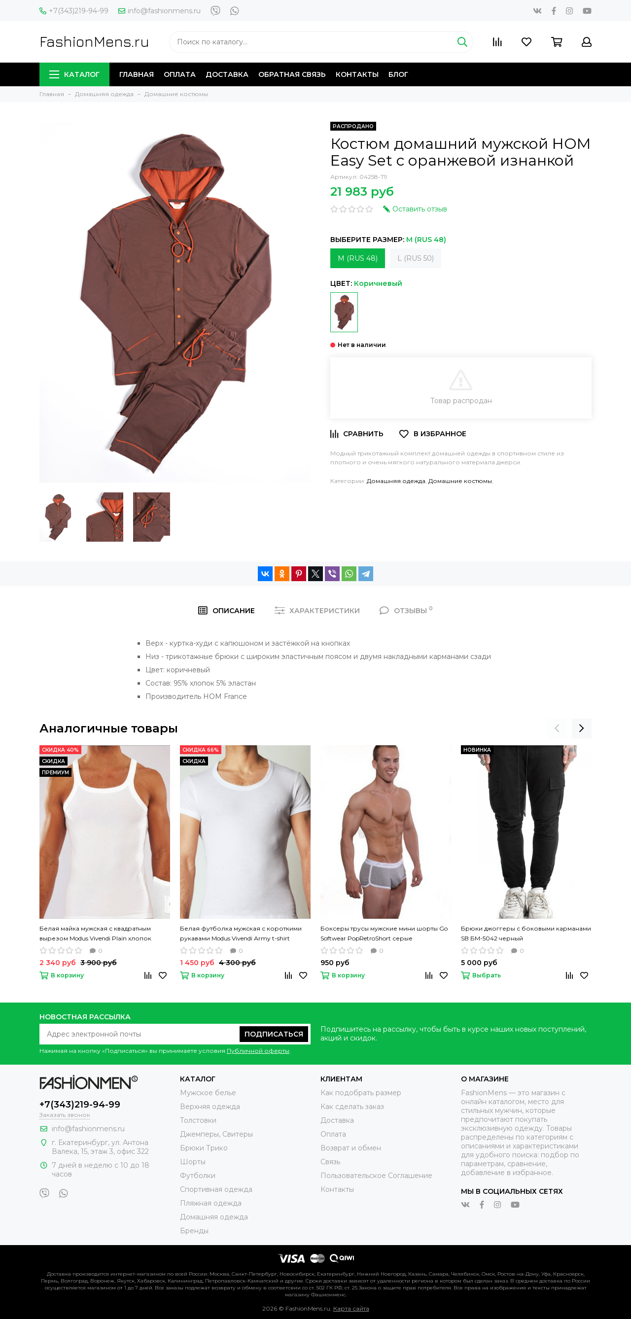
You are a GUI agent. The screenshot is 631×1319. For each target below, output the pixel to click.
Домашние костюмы (460, 481)
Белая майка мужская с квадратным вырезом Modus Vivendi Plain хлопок (95, 933)
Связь (330, 1161)
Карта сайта (351, 1308)
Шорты (193, 1161)
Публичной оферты (258, 1050)
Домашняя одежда (396, 481)
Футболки (197, 1175)
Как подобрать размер (360, 1092)
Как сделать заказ (352, 1106)
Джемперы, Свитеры (216, 1134)
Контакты (357, 74)
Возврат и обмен (350, 1148)
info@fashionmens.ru (159, 10)
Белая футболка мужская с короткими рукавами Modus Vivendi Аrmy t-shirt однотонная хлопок (241, 934)
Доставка (227, 74)
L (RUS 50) (415, 258)
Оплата (180, 74)
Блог (398, 74)
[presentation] (557, 728)
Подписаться (274, 1034)
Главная (136, 74)
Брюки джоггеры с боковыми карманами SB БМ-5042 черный (526, 933)
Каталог (74, 74)
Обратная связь (292, 74)
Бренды (194, 1230)
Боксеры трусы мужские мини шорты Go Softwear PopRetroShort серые (384, 933)
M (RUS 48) (358, 258)
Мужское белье (208, 1092)
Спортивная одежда (216, 1189)
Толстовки (198, 1120)
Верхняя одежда (210, 1106)
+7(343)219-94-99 (73, 10)
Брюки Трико (204, 1148)
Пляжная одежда (211, 1203)
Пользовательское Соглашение (376, 1175)
